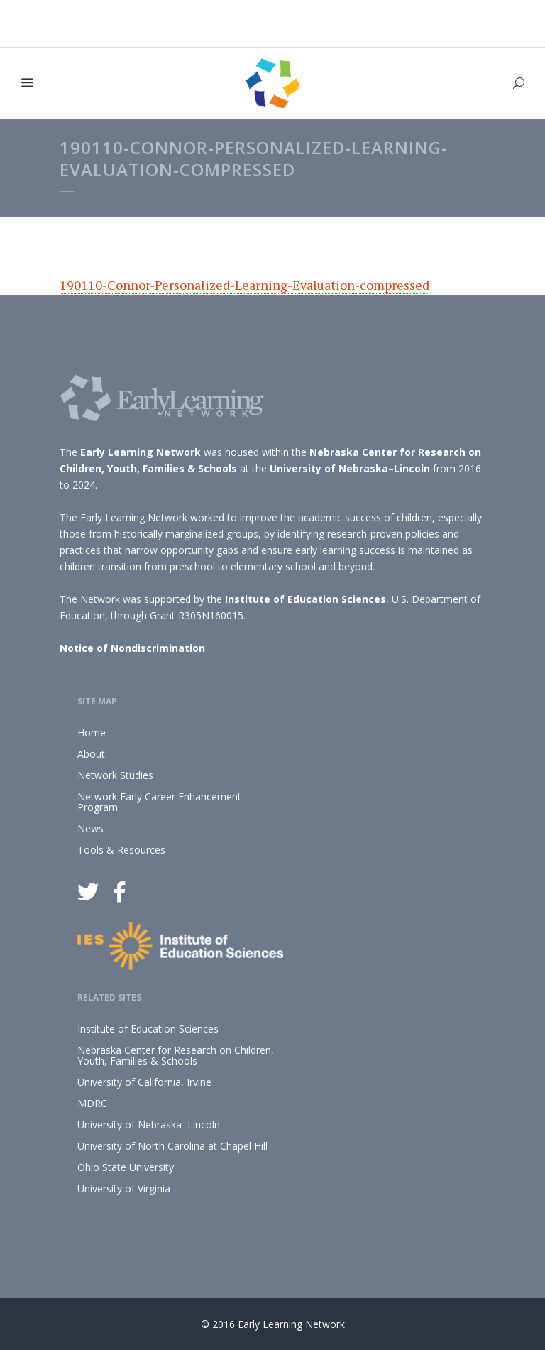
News (90, 828)
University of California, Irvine (144, 1082)
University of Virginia (123, 1188)
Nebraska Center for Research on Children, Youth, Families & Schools (175, 1055)
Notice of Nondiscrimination (132, 648)
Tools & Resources (121, 849)
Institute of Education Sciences (305, 599)
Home (91, 732)
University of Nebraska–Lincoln (350, 468)
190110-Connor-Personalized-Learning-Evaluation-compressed (244, 284)
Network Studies (115, 775)
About (91, 754)
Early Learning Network (140, 452)
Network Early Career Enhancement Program (159, 801)
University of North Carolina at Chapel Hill (172, 1146)
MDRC (92, 1103)
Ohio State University (125, 1167)
